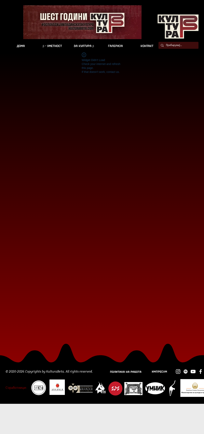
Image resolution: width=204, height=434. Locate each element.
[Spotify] (186, 371)
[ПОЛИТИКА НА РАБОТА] (126, 371)
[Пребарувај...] (178, 45)
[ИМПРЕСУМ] (159, 371)
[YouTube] (193, 371)
